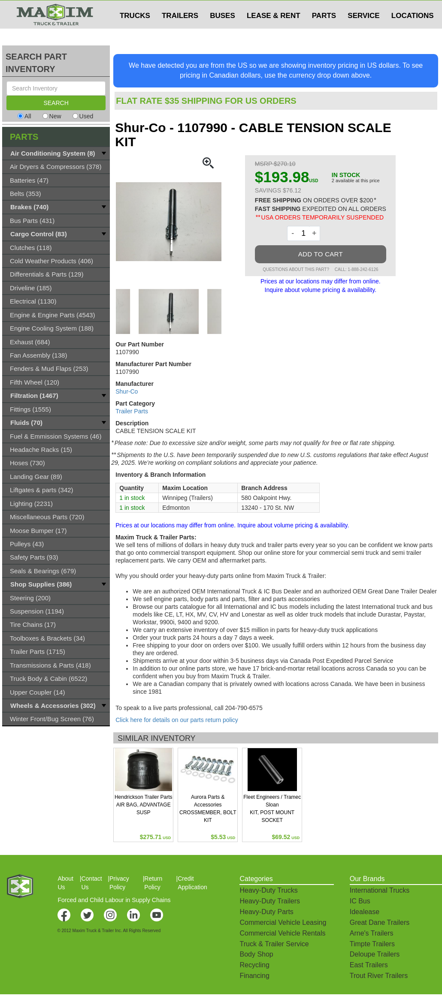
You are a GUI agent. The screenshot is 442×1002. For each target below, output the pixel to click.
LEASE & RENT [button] (273, 33)
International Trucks (380, 890)
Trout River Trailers (379, 975)
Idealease (364, 911)
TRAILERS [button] (180, 33)
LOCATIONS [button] (412, 33)
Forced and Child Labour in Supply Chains (114, 900)
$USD (328, 9)
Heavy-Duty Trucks (268, 890)
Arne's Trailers (372, 933)
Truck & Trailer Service (274, 944)
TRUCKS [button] (135, 33)
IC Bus (360, 901)
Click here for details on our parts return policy (176, 719)
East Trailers (369, 965)
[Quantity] (303, 233)
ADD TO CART (320, 254)
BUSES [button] (222, 33)
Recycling (254, 965)
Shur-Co (126, 391)
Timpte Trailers (372, 944)
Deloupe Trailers (375, 954)
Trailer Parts (131, 411)
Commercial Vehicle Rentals (282, 933)
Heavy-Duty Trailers (269, 901)
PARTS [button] (324, 33)
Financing (254, 975)
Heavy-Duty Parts (266, 911)
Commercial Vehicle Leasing (282, 922)
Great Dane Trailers (380, 922)
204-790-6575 (244, 707)
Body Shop (256, 954)
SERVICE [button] (363, 33)
